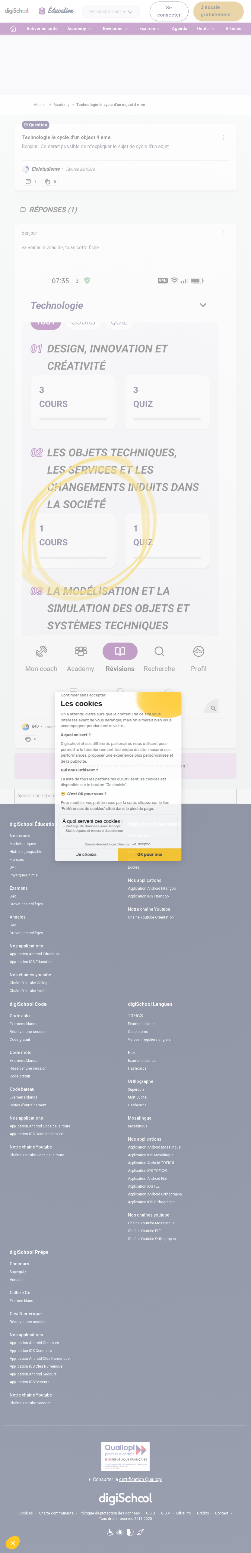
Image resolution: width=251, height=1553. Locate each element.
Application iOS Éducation (31, 962)
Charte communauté (56, 1513)
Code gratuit (20, 1039)
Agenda (179, 28)
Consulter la (125, 1479)
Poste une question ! (164, 766)
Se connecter (169, 11)
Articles (233, 28)
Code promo (138, 1032)
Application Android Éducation (35, 954)
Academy (61, 105)
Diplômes (136, 844)
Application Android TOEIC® (151, 1163)
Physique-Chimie (24, 875)
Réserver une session (28, 1032)
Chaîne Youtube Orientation (151, 917)
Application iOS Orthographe (151, 1202)
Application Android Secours (33, 1374)
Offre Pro (183, 1513)
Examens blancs (23, 1024)
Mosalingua (138, 1126)
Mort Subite (137, 1097)
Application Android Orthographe (155, 1194)
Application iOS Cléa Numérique (36, 1366)
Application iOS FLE (144, 1186)
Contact (221, 1513)
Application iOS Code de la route (36, 1134)
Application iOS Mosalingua (150, 1155)
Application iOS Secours (29, 1382)
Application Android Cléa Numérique (40, 1358)
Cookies (26, 1513)
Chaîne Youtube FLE (144, 1231)
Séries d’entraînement (28, 1105)
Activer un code (42, 28)
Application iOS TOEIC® (147, 1171)
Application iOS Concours (31, 1351)
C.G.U (150, 1513)
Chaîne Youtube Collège (29, 983)
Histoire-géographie (26, 852)
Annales (17, 1280)
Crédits (203, 1513)
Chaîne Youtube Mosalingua (151, 1223)
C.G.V (165, 1513)
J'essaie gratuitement (216, 11)
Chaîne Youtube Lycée (28, 991)
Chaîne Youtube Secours (30, 1403)
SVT (13, 867)
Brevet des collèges (26, 904)
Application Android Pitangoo (152, 888)
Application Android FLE (147, 1178)
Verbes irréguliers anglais (149, 1039)
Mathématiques (23, 844)
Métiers (134, 859)
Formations (137, 852)
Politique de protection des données (110, 1513)
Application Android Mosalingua (154, 1147)
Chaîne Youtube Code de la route (37, 1155)
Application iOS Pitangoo (148, 896)
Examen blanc (21, 1301)
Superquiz (136, 1089)
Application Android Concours (34, 1343)
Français (17, 859)
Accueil (40, 105)
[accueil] (13, 29)
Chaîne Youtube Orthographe (152, 1239)
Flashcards (137, 1068)
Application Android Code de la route (40, 1126)
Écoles (133, 867)
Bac (13, 896)
